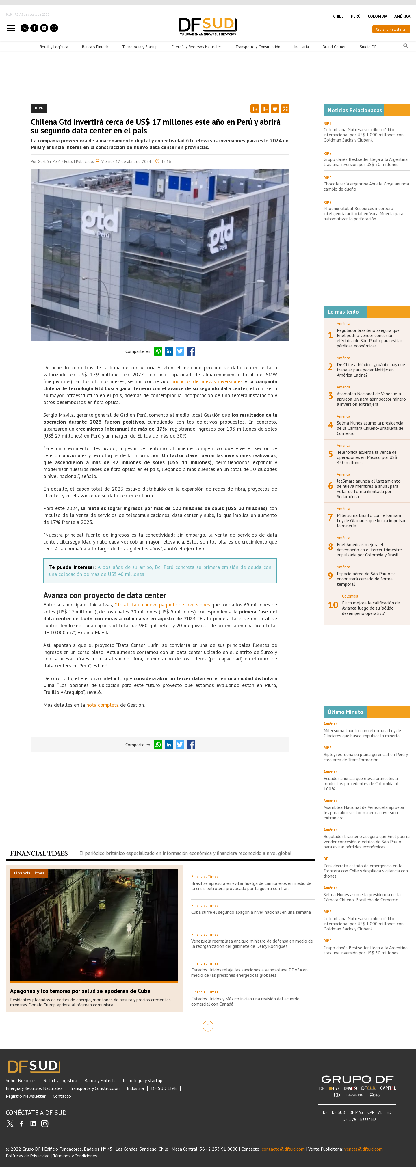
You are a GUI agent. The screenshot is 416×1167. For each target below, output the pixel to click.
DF (325, 1112)
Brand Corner (334, 46)
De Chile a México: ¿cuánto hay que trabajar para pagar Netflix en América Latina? (371, 369)
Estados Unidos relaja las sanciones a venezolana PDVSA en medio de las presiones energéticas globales (249, 972)
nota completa (102, 704)
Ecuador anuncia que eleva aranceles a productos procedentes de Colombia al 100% (361, 783)
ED (389, 1112)
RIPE (327, 123)
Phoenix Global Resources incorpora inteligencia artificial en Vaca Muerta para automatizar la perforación (363, 213)
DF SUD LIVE (164, 1088)
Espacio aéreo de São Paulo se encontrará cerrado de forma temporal (366, 579)
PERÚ (356, 16)
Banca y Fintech (95, 46)
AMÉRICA (402, 16)
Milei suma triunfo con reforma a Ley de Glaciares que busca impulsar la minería (371, 520)
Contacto (62, 1096)
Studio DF (368, 46)
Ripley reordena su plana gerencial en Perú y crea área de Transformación (366, 757)
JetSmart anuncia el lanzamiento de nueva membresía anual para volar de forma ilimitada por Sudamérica (369, 488)
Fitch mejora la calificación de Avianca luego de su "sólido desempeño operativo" (371, 608)
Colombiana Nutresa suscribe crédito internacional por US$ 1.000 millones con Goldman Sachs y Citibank (364, 134)
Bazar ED (368, 1119)
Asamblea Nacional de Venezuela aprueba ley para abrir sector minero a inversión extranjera (371, 399)
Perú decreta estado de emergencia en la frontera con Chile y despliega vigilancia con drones (366, 870)
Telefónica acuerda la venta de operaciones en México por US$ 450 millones (367, 457)
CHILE (338, 16)
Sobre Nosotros (21, 1080)
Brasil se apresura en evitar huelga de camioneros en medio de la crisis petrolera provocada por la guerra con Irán (251, 886)
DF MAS (356, 1112)
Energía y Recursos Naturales (197, 46)
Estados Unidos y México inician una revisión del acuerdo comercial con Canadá (245, 1001)
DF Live (349, 1119)
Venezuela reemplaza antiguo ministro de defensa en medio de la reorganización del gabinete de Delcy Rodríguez (252, 943)
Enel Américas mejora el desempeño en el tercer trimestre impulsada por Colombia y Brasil (369, 549)
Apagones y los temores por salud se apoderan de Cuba (80, 991)
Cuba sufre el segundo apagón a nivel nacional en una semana (251, 912)
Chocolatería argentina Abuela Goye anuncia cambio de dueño (366, 186)
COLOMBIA (377, 16)
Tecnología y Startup (140, 46)
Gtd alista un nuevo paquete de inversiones (162, 604)
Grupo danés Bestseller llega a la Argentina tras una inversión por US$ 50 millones (366, 162)
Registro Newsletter (391, 29)
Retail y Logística (54, 46)
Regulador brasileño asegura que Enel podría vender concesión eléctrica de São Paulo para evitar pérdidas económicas (369, 337)
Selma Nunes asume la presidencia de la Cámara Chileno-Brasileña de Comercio (370, 428)
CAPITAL (374, 1112)
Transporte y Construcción (257, 46)
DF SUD (338, 1112)
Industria (301, 46)
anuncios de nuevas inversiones (207, 381)
